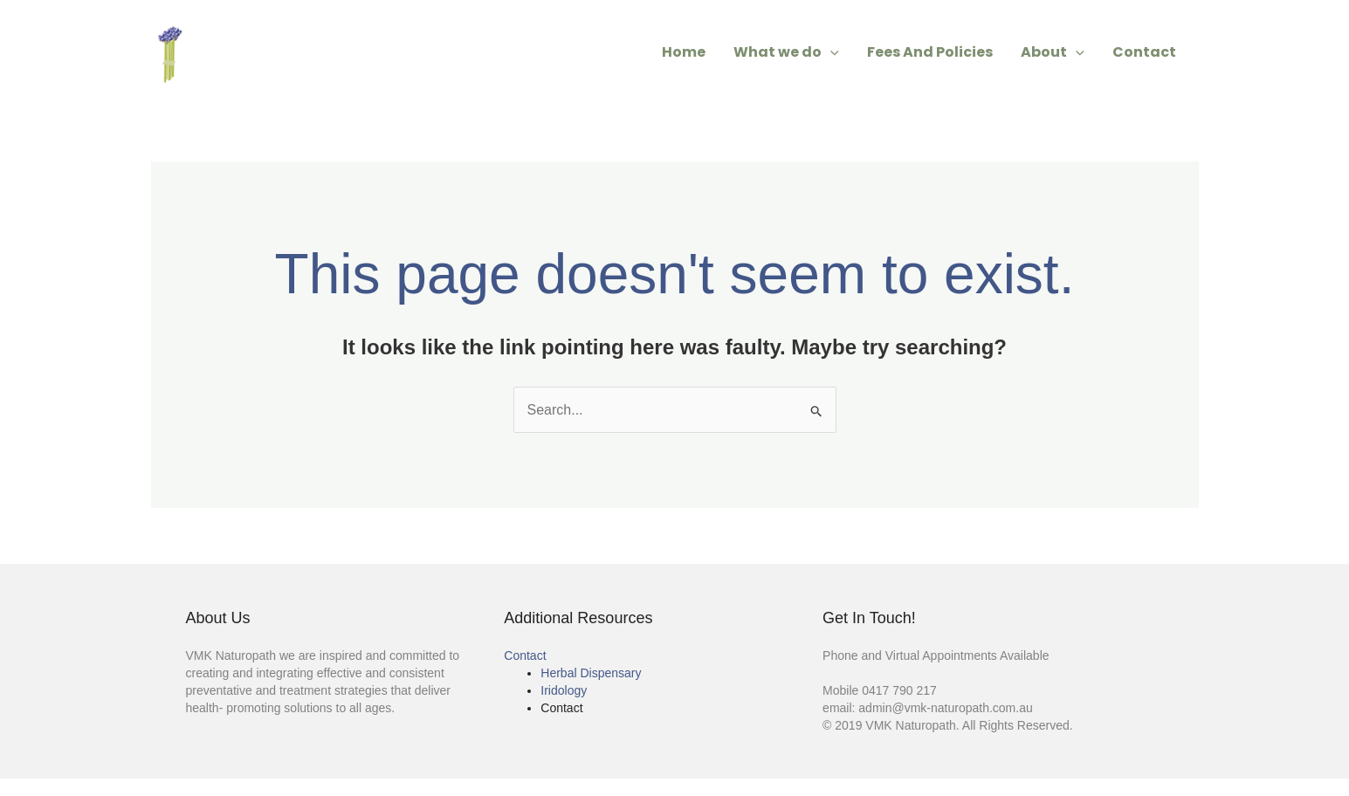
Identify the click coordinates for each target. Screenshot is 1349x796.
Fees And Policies (930, 52)
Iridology (563, 690)
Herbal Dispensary (590, 673)
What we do (786, 52)
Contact (1144, 52)
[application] (830, 52)
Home (683, 52)
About (1052, 52)
